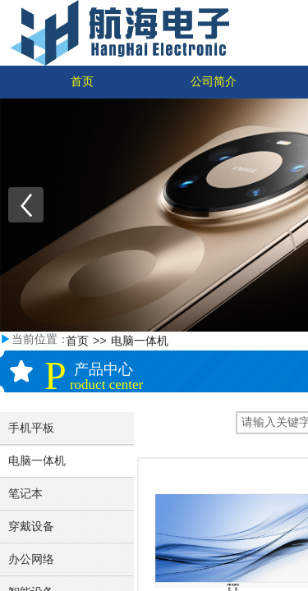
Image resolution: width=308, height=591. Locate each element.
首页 (82, 82)
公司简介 (214, 82)
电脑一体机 (139, 341)
